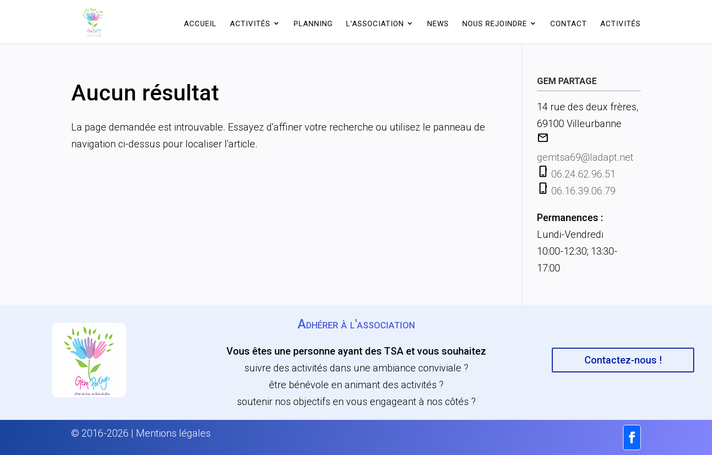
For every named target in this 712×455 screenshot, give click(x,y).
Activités (250, 23)
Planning (313, 23)
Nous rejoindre (494, 23)
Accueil (200, 23)
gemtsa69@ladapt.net (585, 157)
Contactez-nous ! (623, 360)
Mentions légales (173, 433)
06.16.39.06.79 (583, 191)
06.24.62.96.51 (583, 174)
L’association (375, 23)
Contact (568, 23)
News (438, 23)
